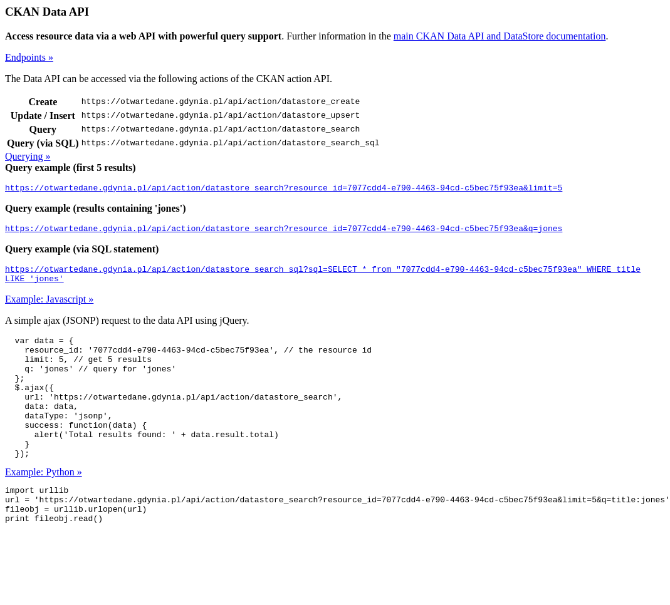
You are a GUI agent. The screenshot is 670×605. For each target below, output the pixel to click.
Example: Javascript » (49, 306)
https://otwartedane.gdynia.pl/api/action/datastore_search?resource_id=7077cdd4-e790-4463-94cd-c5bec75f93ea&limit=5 (283, 189)
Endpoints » (29, 57)
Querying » (27, 156)
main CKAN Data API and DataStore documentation (500, 36)
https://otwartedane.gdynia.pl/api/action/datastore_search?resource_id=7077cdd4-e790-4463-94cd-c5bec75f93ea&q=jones (283, 231)
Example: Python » (43, 504)
